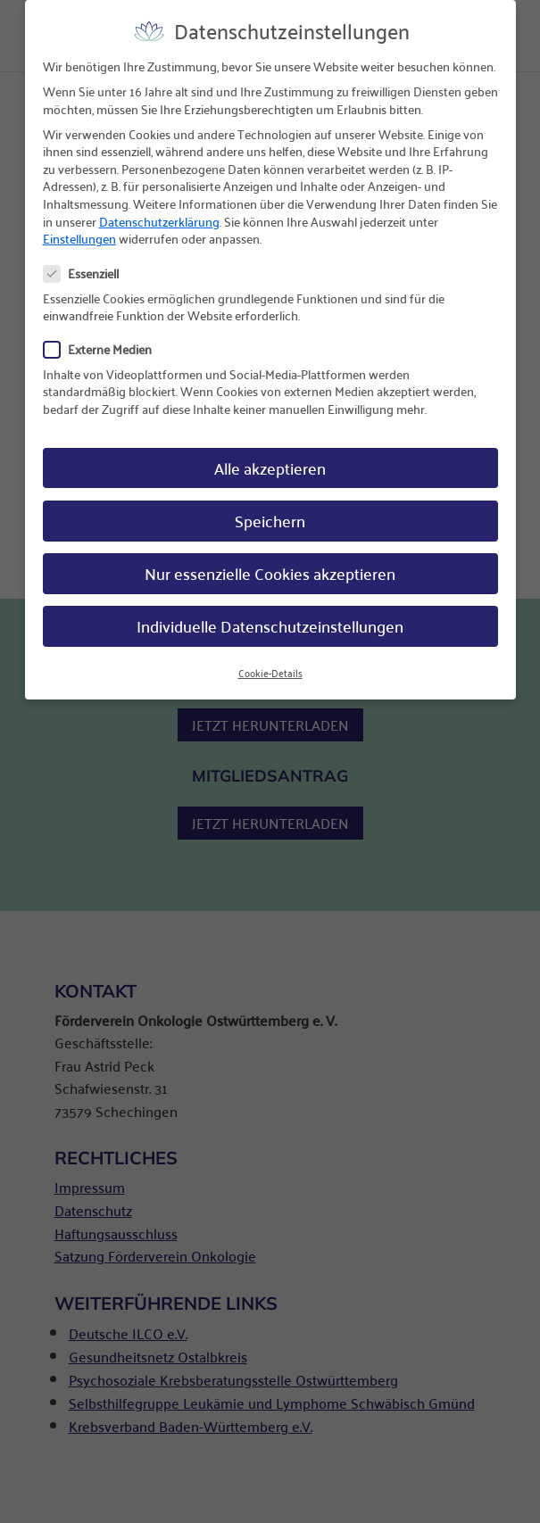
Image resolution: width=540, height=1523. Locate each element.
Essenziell (88, 260)
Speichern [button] (270, 506)
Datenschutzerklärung (159, 207)
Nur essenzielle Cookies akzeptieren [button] (270, 559)
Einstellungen (79, 224)
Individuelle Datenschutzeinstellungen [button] (270, 611)
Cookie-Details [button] (270, 659)
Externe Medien (105, 335)
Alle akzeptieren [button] (270, 453)
